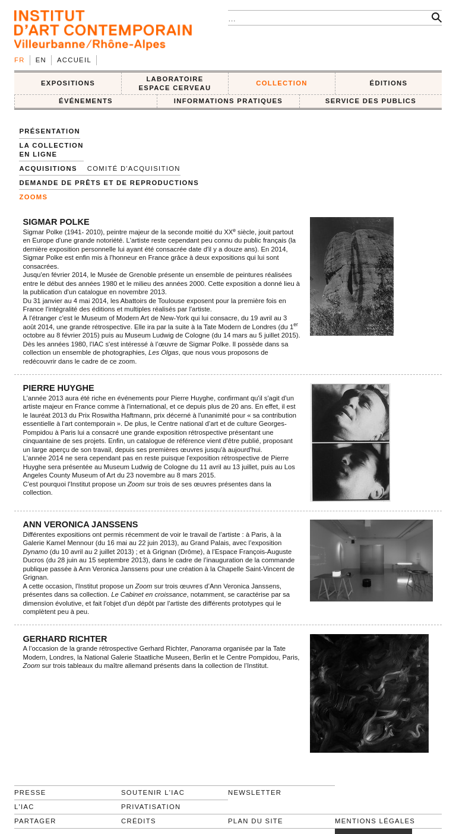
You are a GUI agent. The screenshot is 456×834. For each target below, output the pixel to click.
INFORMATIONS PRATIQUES (228, 100)
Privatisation (151, 806)
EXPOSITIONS (68, 83)
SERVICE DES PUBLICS (370, 100)
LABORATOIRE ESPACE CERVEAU (174, 83)
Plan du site (255, 821)
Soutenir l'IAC (153, 792)
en (41, 59)
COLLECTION (282, 83)
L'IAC (24, 806)
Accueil (74, 59)
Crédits (138, 821)
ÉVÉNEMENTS (86, 100)
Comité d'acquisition (133, 168)
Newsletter (254, 792)
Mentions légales (375, 821)
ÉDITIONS (389, 83)
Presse (30, 792)
